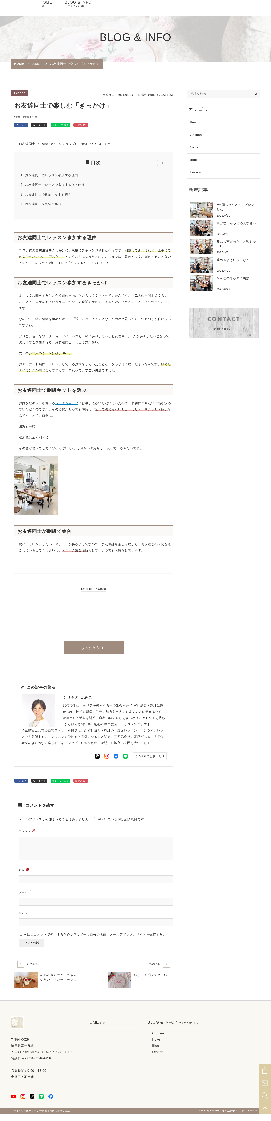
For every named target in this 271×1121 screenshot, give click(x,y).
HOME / (99, 1029)
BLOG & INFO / (173, 1029)
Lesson (157, 1058)
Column (158, 1040)
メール (26, 898)
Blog (155, 1052)
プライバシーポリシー (23, 1117)
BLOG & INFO (78, 8)
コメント (27, 837)
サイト (23, 920)
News (156, 1046)
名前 (24, 876)
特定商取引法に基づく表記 (54, 1117)
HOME (46, 8)
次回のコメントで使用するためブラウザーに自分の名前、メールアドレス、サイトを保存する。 (95, 941)
